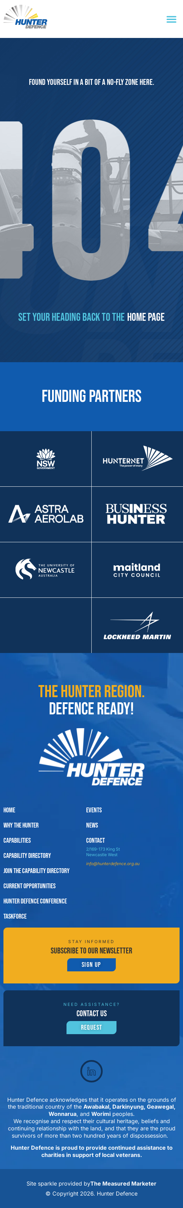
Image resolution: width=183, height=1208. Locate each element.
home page (146, 317)
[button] (171, 19)
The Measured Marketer (123, 1183)
